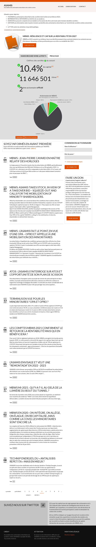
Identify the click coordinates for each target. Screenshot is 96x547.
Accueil (61, 6)
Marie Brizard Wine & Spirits (33, 56)
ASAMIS (8, 5)
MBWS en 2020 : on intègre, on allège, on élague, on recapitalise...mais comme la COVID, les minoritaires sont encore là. (35, 417)
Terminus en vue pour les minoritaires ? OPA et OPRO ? (29, 300)
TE (13, 481)
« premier (8, 491)
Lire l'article (29, 45)
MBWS (14, 177)
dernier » (37, 495)
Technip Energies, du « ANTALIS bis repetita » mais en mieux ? (32, 460)
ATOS (14, 288)
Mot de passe (69, 154)
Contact (82, 6)
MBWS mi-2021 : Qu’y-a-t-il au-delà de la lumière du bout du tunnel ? (36, 389)
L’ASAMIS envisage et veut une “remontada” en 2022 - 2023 (30, 364)
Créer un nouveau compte (74, 162)
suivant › (28, 495)
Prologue (54, 56)
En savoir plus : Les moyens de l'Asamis (14, 30)
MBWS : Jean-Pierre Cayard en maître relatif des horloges (35, 159)
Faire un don (73, 218)
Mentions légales (70, 535)
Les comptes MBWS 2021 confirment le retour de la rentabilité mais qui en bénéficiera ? (36, 331)
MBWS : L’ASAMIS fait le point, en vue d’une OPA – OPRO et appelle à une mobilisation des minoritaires (34, 234)
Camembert (19, 137)
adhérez (33, 148)
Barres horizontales (31, 137)
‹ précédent (17, 491)
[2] (52, 66)
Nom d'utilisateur (71, 146)
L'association (71, 6)
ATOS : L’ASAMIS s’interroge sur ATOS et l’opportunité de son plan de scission (36, 273)
